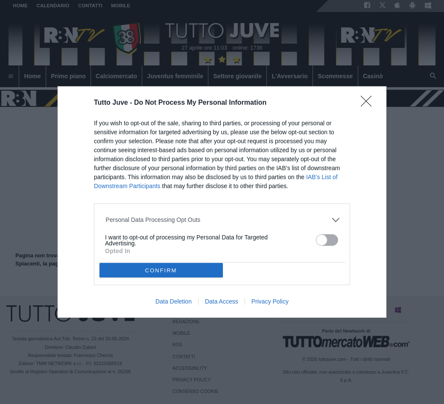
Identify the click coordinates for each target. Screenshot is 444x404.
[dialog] (222, 202)
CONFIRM (161, 270)
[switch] (327, 240)
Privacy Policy (270, 301)
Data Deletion (173, 301)
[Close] (369, 104)
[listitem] (222, 219)
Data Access (221, 301)
